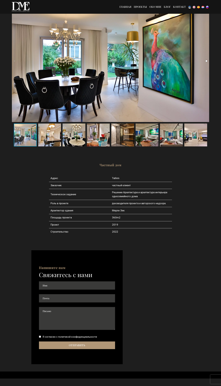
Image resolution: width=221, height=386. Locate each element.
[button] (206, 61)
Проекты (140, 6)
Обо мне (155, 6)
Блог (167, 6)
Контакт (179, 6)
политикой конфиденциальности (77, 336)
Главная (125, 6)
